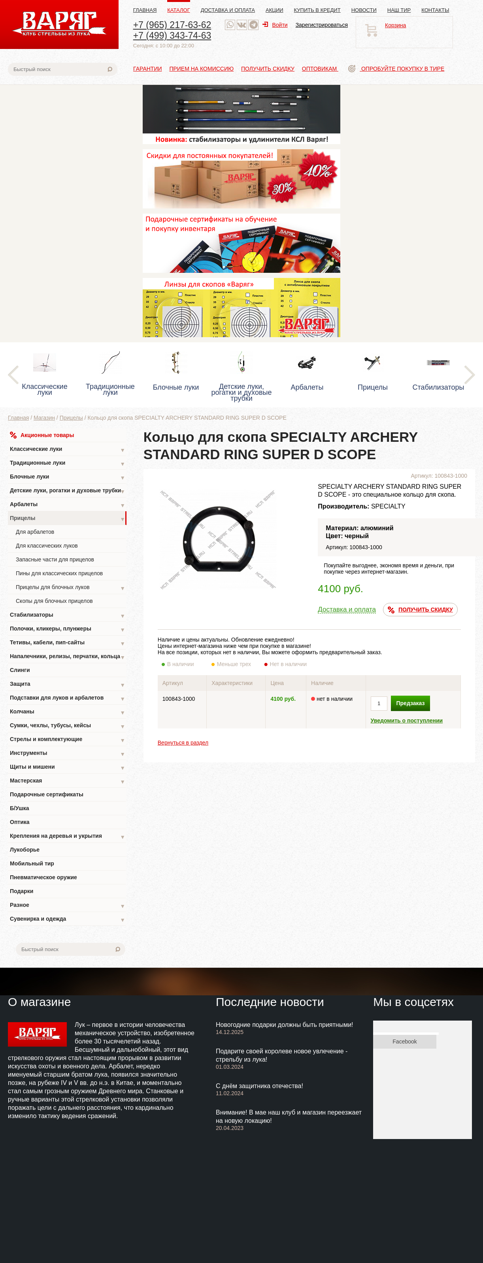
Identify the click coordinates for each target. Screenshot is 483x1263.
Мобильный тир (32, 863)
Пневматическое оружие (43, 877)
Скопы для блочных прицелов (54, 601)
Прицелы (71, 418)
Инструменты (67, 754)
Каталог (178, 10)
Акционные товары (42, 435)
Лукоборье (25, 849)
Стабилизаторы (67, 616)
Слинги (20, 670)
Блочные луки (67, 477)
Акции (274, 10)
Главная (145, 10)
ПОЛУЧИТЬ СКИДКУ (420, 610)
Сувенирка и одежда (67, 920)
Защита (67, 685)
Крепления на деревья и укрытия (67, 837)
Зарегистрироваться (322, 25)
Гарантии (147, 69)
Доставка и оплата (228, 10)
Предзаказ (410, 703)
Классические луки (67, 450)
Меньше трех (236, 664)
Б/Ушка (19, 808)
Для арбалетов (35, 532)
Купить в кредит (317, 10)
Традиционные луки (67, 464)
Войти (274, 25)
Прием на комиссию (201, 69)
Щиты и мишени (67, 768)
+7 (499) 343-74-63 (172, 35)
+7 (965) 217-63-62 (172, 25)
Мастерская (67, 781)
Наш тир (399, 10)
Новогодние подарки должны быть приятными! (284, 1024)
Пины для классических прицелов (59, 573)
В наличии (186, 664)
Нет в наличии (289, 664)
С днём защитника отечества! (259, 1086)
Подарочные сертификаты (46, 794)
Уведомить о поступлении (407, 720)
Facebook (404, 1041)
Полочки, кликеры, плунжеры (67, 629)
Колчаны (67, 712)
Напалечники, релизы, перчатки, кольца (67, 657)
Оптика (20, 822)
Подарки (21, 891)
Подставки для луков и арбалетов (67, 698)
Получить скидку (267, 69)
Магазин (44, 418)
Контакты (435, 10)
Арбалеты (67, 505)
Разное (67, 906)
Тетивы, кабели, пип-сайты (67, 643)
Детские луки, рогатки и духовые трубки (67, 491)
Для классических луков (47, 545)
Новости (364, 10)
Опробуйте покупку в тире (396, 69)
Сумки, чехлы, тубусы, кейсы (67, 726)
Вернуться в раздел (183, 742)
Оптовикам (320, 69)
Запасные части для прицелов (55, 559)
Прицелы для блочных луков (70, 588)
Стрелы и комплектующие (67, 740)
